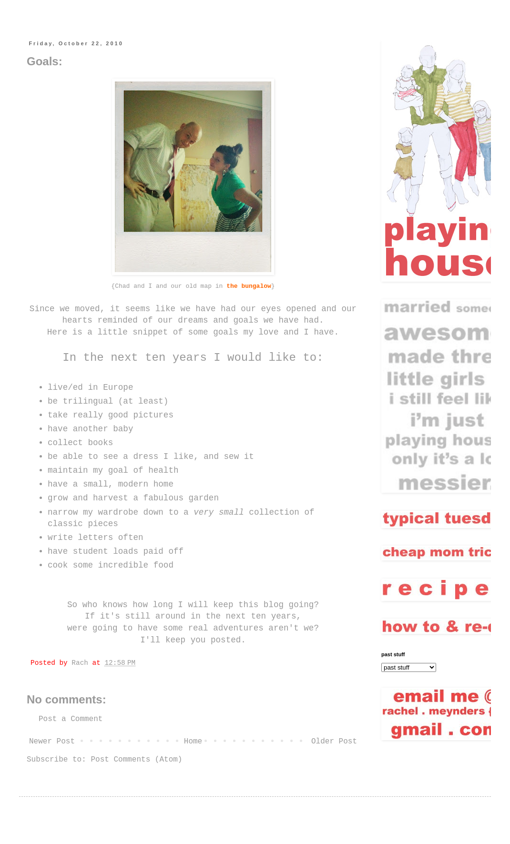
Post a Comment (70, 719)
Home (193, 741)
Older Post (334, 741)
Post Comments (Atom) (136, 759)
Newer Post (52, 741)
